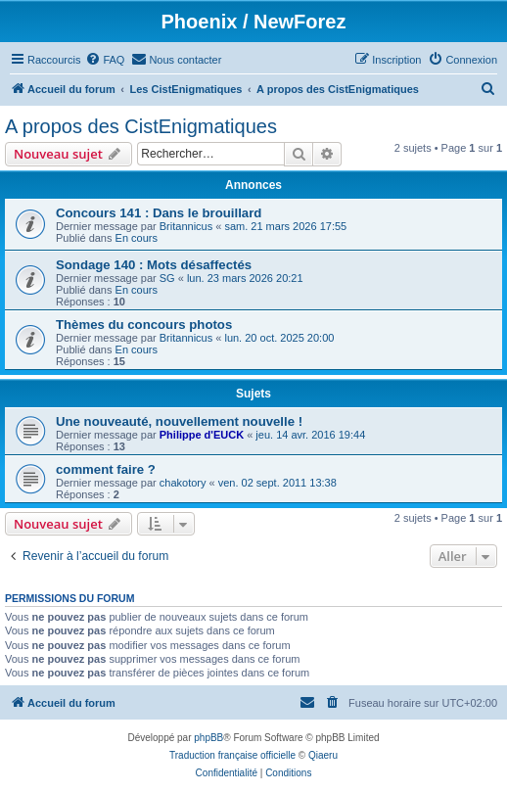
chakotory (183, 483)
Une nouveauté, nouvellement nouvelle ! (179, 421)
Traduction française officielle (232, 755)
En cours (136, 238)
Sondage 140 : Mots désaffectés (154, 264)
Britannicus (186, 226)
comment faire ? (106, 469)
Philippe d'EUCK (202, 435)
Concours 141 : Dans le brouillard (158, 213)
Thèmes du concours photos (144, 324)
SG (167, 278)
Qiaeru (323, 755)
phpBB (208, 737)
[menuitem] (104, 59)
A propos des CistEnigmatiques (141, 126)
